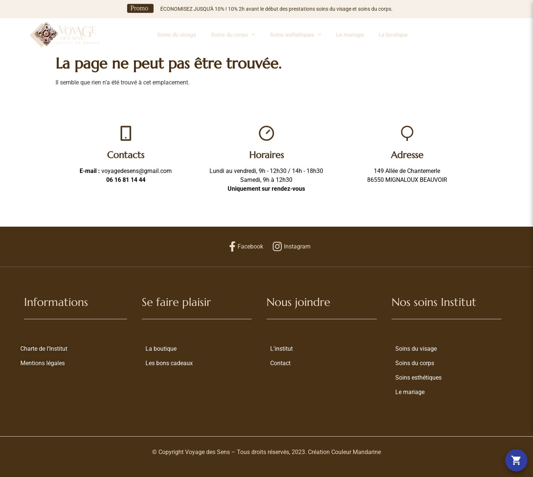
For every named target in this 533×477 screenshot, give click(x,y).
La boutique (393, 34)
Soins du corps (233, 34)
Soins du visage (176, 34)
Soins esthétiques (295, 34)
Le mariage (350, 34)
